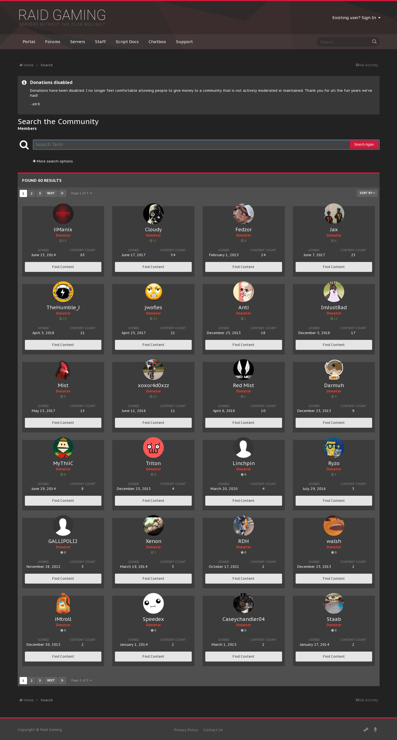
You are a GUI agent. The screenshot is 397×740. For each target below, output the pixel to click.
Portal (29, 41)
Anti (243, 307)
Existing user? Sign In (356, 17)
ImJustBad (334, 307)
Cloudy (153, 229)
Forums (52, 41)
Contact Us (213, 730)
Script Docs (127, 41)
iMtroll (63, 619)
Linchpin (244, 463)
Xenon (153, 541)
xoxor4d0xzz (153, 385)
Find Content (63, 267)
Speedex (153, 619)
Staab (334, 619)
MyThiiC (63, 463)
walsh (334, 541)
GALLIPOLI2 (63, 541)
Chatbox (157, 41)
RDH (243, 541)
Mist (63, 385)
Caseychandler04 (243, 619)
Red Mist (243, 385)
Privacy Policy (186, 730)
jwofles (153, 307)
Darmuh (334, 385)
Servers (77, 41)
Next (51, 193)
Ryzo (334, 463)
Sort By (367, 193)
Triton (153, 463)
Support (184, 41)
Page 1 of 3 (81, 193)
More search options (53, 161)
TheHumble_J (63, 307)
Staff (100, 41)
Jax (334, 229)
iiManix (63, 229)
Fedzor (243, 229)
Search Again (364, 144)
